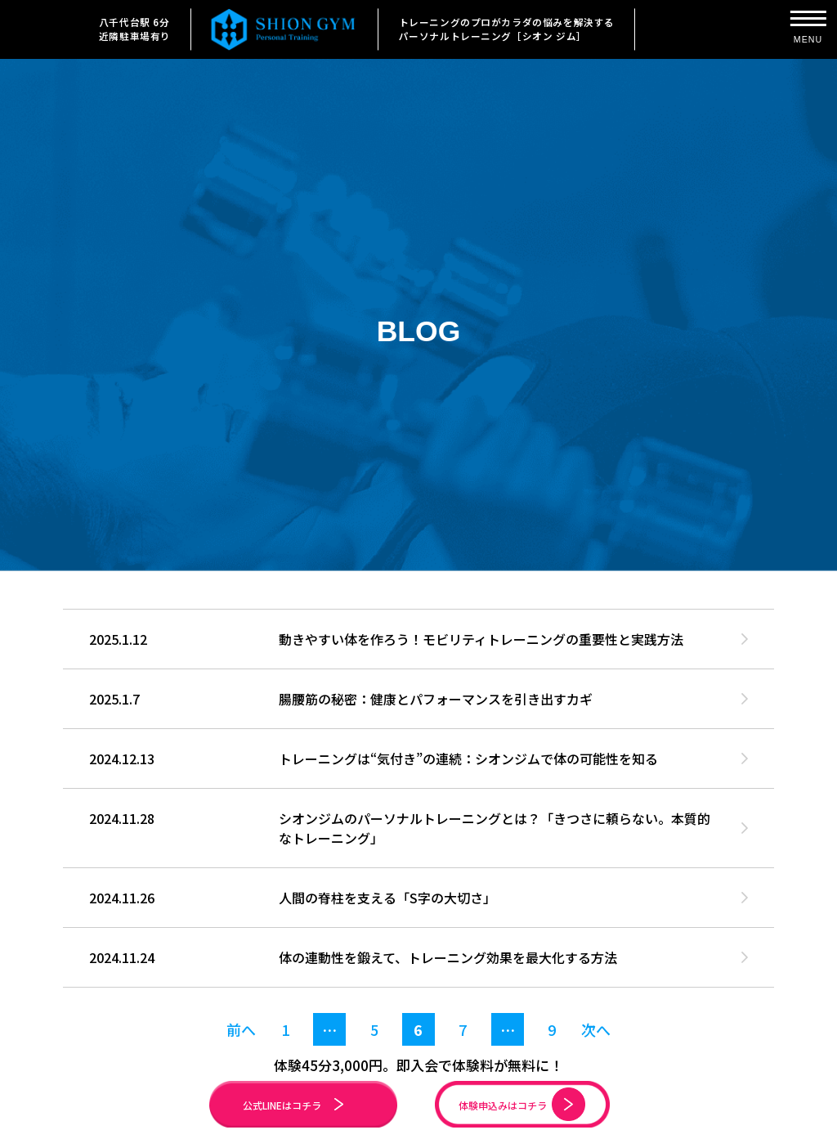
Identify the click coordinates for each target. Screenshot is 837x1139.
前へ (241, 1029)
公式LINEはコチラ (300, 1104)
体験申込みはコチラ (529, 1104)
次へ (596, 1029)
